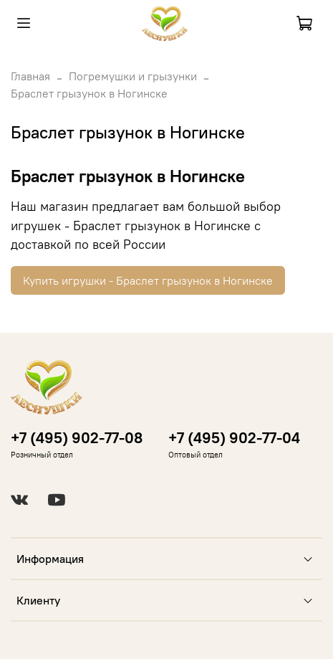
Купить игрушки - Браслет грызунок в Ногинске (148, 280)
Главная (30, 76)
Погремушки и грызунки (133, 76)
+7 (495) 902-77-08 (77, 437)
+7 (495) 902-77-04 (234, 437)
